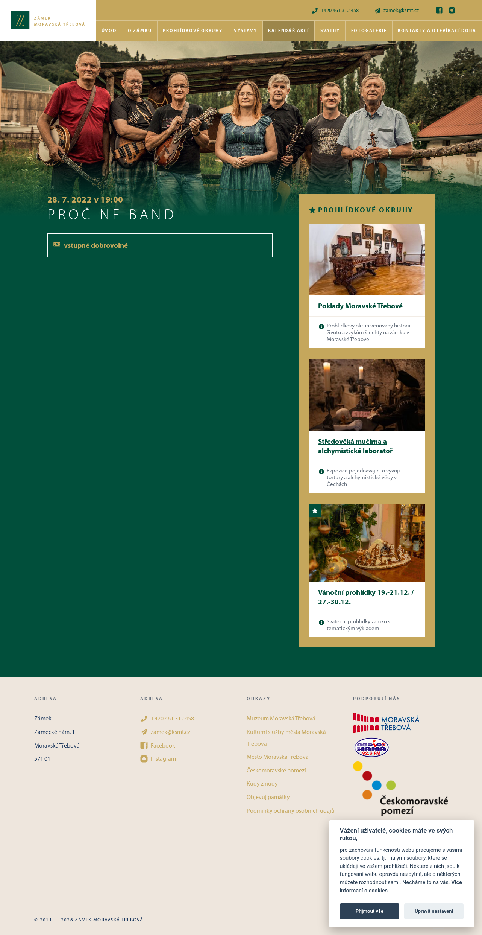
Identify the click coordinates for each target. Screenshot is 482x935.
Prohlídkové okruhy (192, 30)
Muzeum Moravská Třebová (281, 718)
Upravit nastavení (434, 911)
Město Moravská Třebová (278, 756)
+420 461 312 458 (335, 10)
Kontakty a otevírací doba (437, 30)
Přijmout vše (369, 911)
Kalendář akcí (288, 30)
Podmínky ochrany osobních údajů (291, 810)
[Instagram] (452, 10)
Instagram (158, 758)
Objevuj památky (268, 797)
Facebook (157, 745)
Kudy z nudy (262, 783)
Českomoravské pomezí (276, 770)
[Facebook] (439, 10)
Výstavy (245, 30)
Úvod (109, 30)
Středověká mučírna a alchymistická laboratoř (355, 446)
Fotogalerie (369, 30)
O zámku (140, 30)
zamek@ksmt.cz (396, 10)
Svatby (330, 30)
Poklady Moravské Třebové (360, 305)
